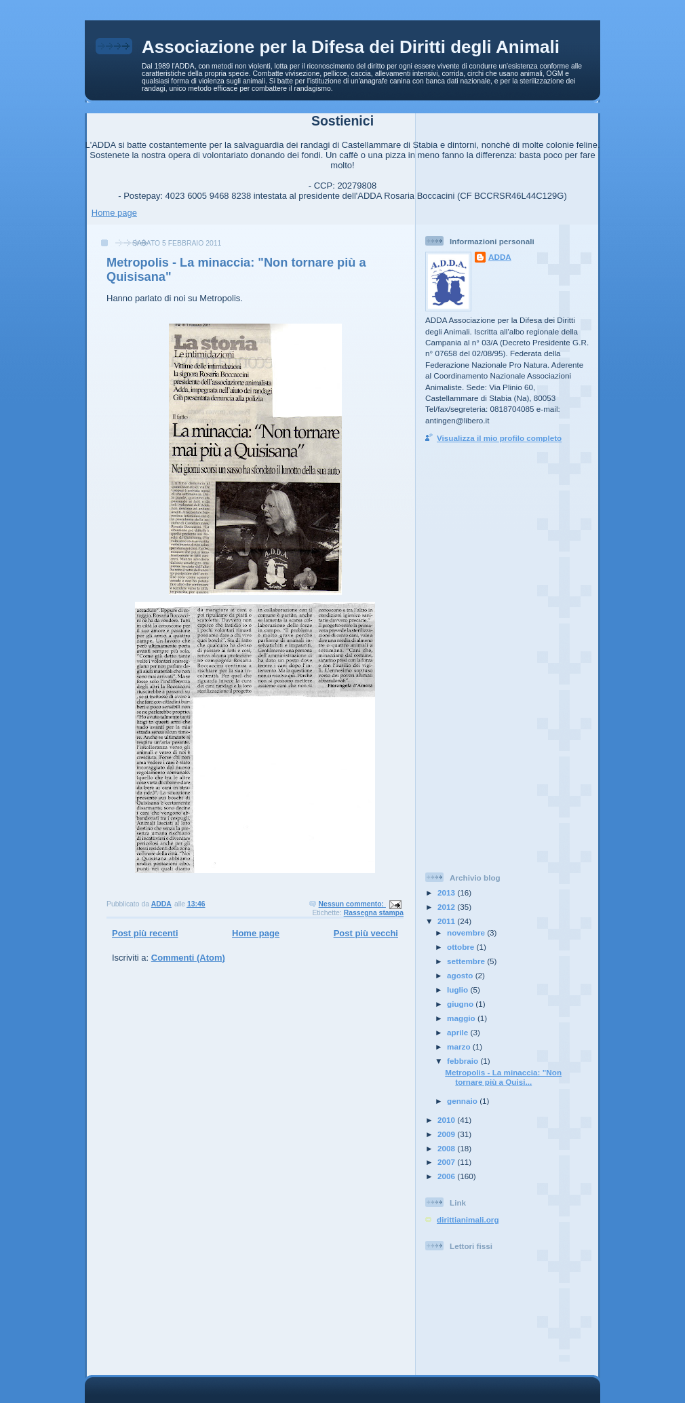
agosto (461, 975)
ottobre (462, 946)
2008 (447, 1148)
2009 (447, 1134)
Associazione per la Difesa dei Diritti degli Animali (351, 47)
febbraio (463, 1060)
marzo (460, 1046)
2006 (447, 1176)
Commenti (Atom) (188, 958)
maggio (462, 1018)
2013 (447, 892)
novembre (467, 932)
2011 (447, 921)
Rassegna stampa (374, 913)
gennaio (463, 1100)
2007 (447, 1161)
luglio (458, 989)
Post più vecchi (366, 933)
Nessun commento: (352, 904)
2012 (447, 906)
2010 (447, 1119)
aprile (458, 1032)
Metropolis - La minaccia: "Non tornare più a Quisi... (503, 1077)
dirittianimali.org (468, 1219)
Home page (114, 213)
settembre (467, 961)
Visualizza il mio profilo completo (499, 438)
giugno (461, 1003)
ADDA (499, 256)
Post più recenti (145, 933)
